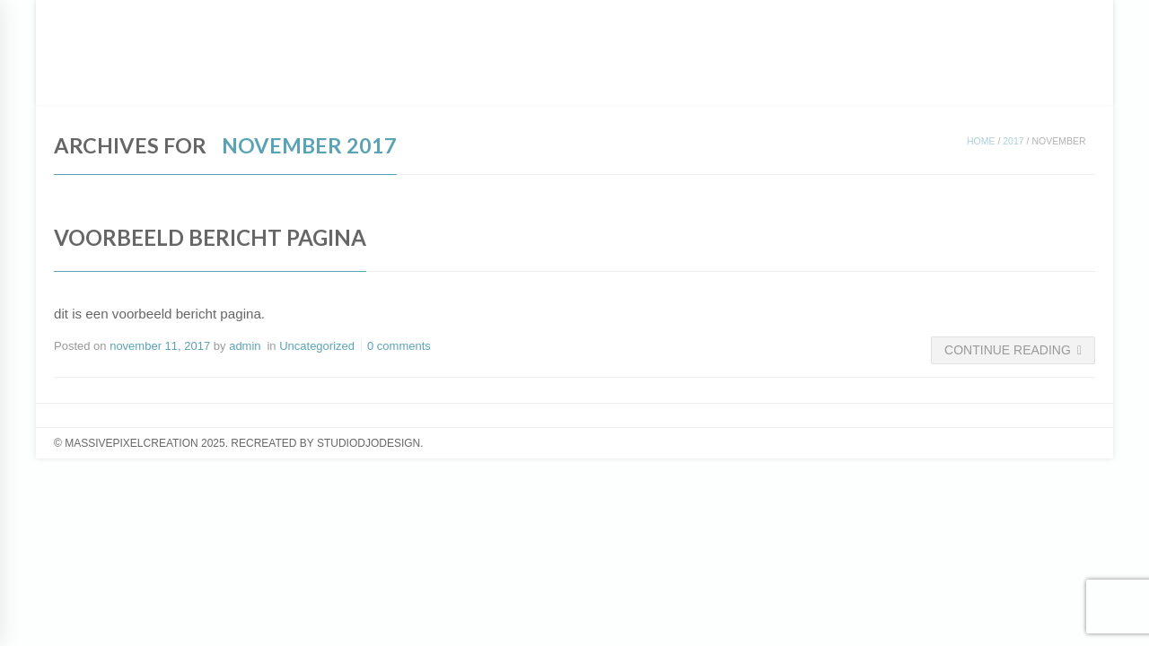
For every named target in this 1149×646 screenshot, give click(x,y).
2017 (1013, 140)
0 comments (399, 346)
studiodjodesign (368, 443)
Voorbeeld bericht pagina (210, 237)
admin (244, 346)
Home (981, 140)
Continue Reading (1013, 350)
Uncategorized (317, 346)
